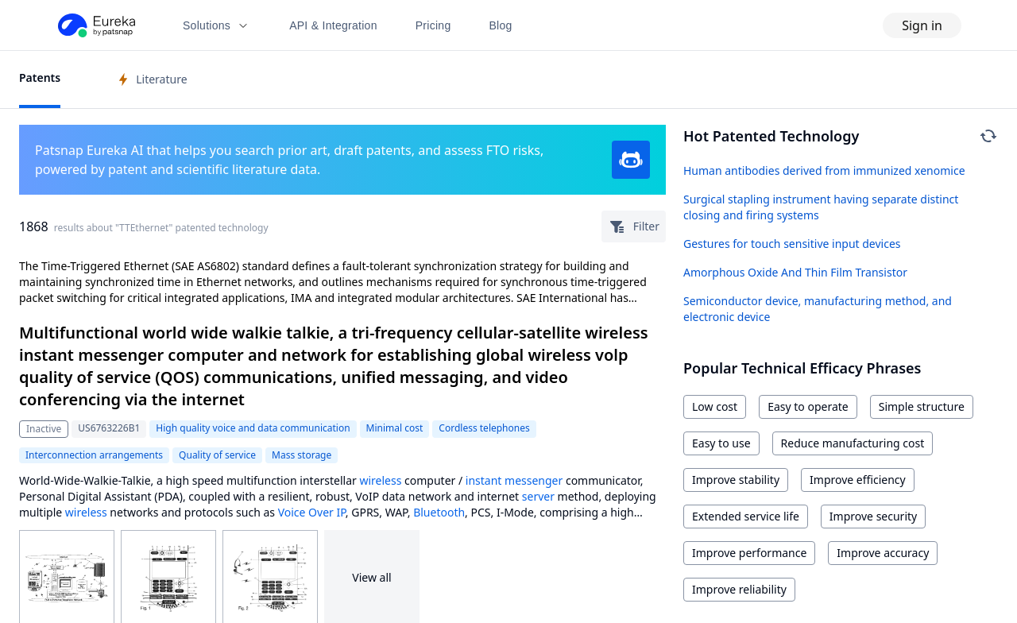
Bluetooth (439, 512)
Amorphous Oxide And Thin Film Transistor (795, 272)
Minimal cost (394, 428)
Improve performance (749, 552)
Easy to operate (808, 406)
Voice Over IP (312, 512)
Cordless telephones (484, 428)
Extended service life (745, 516)
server (538, 496)
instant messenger (514, 480)
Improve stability (735, 479)
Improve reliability (739, 589)
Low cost (714, 406)
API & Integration (333, 25)
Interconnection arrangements (94, 455)
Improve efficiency (858, 479)
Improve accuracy (883, 552)
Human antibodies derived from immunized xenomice (824, 170)
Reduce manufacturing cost (853, 443)
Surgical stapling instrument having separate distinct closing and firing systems (820, 207)
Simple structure (922, 406)
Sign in (922, 25)
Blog (500, 25)
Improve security (873, 516)
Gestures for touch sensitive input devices (792, 243)
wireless (380, 480)
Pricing (433, 25)
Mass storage (301, 455)
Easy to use (721, 443)
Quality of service (217, 455)
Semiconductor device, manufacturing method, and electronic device (817, 308)
